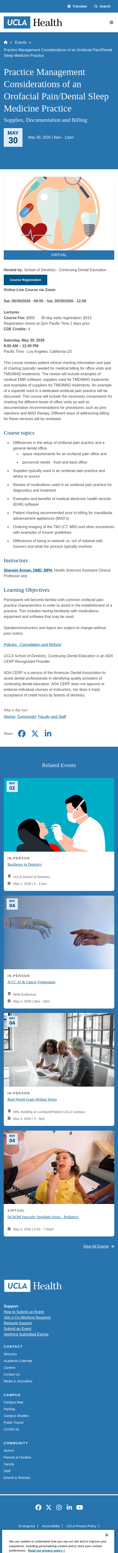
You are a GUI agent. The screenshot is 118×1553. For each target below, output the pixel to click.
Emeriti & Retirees (17, 1478)
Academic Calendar (18, 1361)
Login (83, 1534)
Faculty (9, 1464)
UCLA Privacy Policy (81, 1526)
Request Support (18, 1323)
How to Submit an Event (24, 1312)
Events (20, 42)
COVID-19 (11, 1429)
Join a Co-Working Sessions (27, 1317)
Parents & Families (17, 1457)
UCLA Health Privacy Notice (51, 1534)
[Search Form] (102, 6)
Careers (9, 1367)
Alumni (9, 717)
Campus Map (13, 1402)
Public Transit (13, 1422)
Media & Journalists (18, 1381)
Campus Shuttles (16, 1416)
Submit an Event (17, 1329)
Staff (7, 1471)
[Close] (107, 1547)
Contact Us (12, 1374)
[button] (77, 6)
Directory (10, 1354)
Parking (9, 1409)
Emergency (27, 1526)
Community (26, 717)
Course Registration (25, 280)
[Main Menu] (111, 22)
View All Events (98, 1246)
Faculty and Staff (52, 717)
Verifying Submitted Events (26, 1334)
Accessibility (51, 1526)
